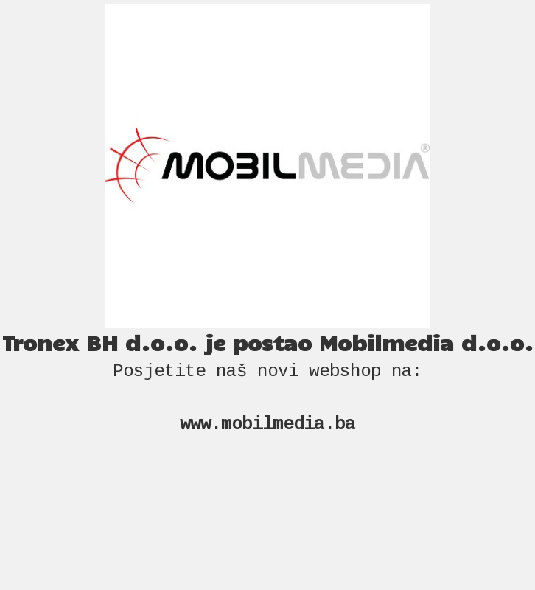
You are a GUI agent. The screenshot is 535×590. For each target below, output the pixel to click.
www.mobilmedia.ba (267, 424)
